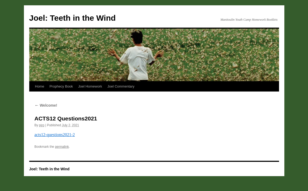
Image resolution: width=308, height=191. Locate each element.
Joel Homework (90, 86)
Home (39, 86)
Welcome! (46, 105)
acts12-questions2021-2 (55, 134)
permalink (62, 147)
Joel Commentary (120, 86)
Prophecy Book (61, 86)
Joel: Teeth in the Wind (72, 18)
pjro (41, 125)
